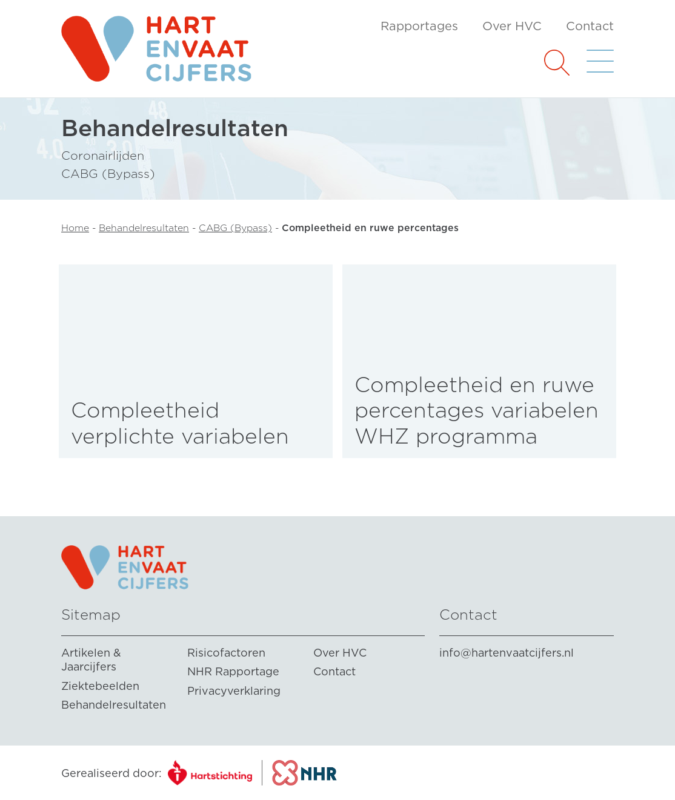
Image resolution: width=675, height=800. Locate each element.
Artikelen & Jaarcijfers (91, 659)
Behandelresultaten (144, 228)
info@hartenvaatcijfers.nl (506, 652)
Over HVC (512, 26)
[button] (557, 61)
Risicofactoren (226, 652)
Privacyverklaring (234, 690)
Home (75, 228)
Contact (590, 26)
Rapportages (419, 26)
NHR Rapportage (233, 671)
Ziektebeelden (100, 686)
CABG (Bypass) (235, 228)
